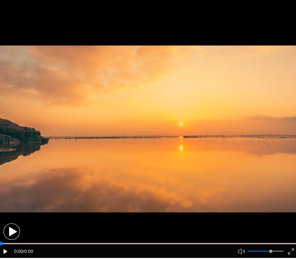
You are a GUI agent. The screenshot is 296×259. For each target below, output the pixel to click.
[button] (12, 231)
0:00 (18, 251)
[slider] (270, 251)
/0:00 (28, 251)
